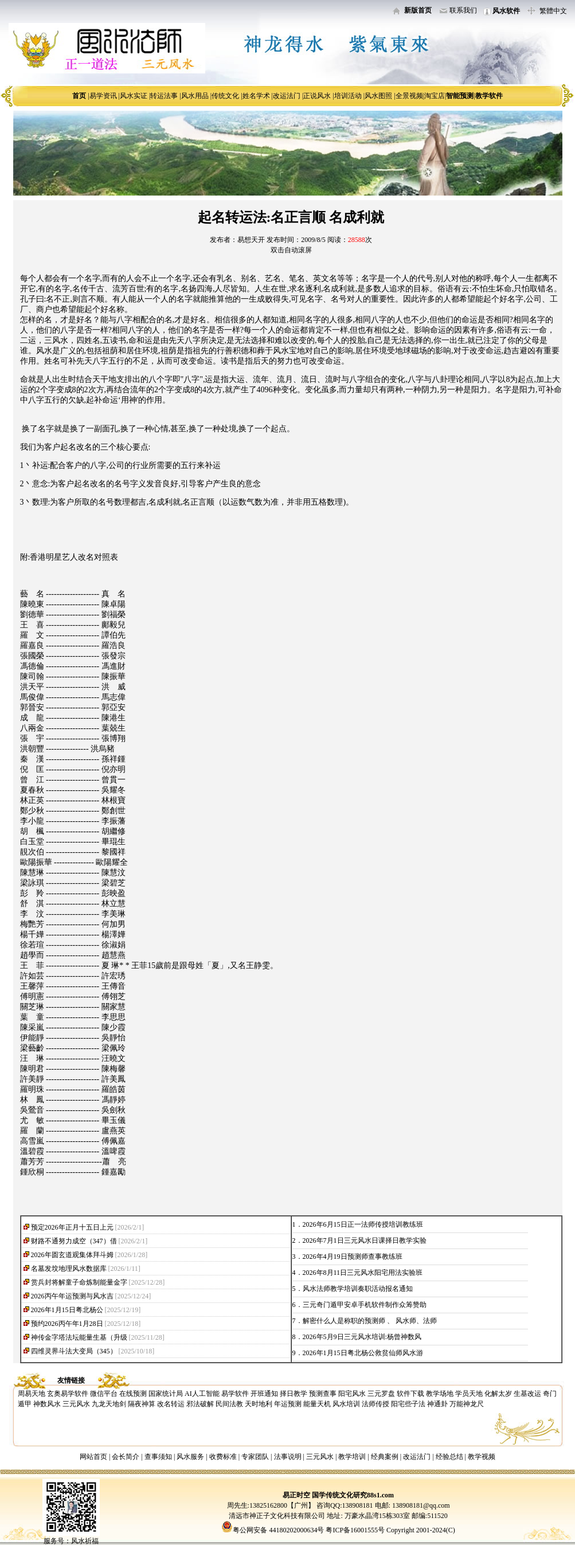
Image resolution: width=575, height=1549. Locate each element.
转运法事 (164, 96)
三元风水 (76, 1404)
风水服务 (190, 1457)
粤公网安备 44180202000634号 (278, 1530)
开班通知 (264, 1394)
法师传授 (375, 1404)
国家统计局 (165, 1394)
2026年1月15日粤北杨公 (67, 1310)
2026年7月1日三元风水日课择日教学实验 (365, 1240)
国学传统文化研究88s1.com (353, 1495)
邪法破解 (200, 1404)
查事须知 (158, 1457)
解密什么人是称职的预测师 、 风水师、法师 (370, 1321)
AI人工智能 (202, 1394)
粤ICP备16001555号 (356, 1530)
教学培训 (352, 1457)
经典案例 (384, 1457)
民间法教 (229, 1404)
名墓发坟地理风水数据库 (69, 1269)
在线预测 (133, 1394)
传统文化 (225, 96)
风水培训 (346, 1404)
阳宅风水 (352, 1394)
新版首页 (418, 10)
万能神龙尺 (466, 1404)
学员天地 (469, 1394)
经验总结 (449, 1457)
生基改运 (527, 1394)
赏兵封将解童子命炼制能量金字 (79, 1282)
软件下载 (410, 1394)
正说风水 (317, 96)
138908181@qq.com (420, 1505)
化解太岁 (498, 1394)
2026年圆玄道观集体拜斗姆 (72, 1255)
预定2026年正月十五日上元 (72, 1227)
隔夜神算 (141, 1404)
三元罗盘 (381, 1394)
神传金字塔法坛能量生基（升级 (79, 1337)
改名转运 (171, 1404)
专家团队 (255, 1457)
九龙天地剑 (109, 1404)
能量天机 (317, 1404)
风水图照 (378, 96)
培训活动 (348, 96)
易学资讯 (103, 96)
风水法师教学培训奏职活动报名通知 (358, 1289)
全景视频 (409, 96)
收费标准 (223, 1457)
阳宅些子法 (408, 1404)
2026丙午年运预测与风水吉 (72, 1296)
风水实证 (133, 96)
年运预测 (288, 1404)
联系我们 (463, 10)
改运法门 (286, 96)
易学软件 (235, 1394)
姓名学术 (256, 96)
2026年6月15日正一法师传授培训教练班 (363, 1224)
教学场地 (439, 1394)
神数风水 (47, 1404)
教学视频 (481, 1457)
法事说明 (288, 1457)
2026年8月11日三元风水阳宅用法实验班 (363, 1273)
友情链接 (71, 1380)
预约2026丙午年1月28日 (67, 1324)
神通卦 (437, 1404)
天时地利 (258, 1404)
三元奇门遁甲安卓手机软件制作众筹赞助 (365, 1305)
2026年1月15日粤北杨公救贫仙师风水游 (363, 1353)
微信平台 (104, 1394)
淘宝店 (434, 96)
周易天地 (31, 1394)
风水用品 (195, 96)
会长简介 (126, 1457)
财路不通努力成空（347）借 (74, 1241)
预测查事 (323, 1394)
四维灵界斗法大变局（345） (74, 1351)
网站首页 (93, 1457)
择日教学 (293, 1394)
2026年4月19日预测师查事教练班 (352, 1257)
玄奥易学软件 (67, 1394)
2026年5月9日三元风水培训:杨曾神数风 (362, 1337)
